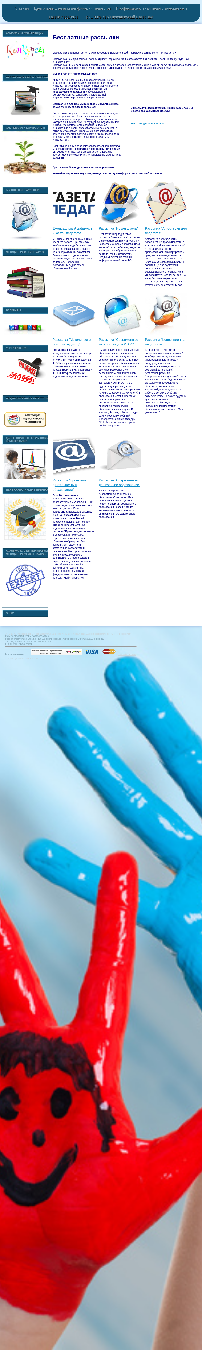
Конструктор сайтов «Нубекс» (24, 658)
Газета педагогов (63, 17)
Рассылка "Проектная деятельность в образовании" (69, 485)
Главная (21, 8)
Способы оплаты (127, 654)
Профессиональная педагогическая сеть (152, 8)
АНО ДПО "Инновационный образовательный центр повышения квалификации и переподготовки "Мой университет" (68, 634)
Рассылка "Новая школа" (118, 228)
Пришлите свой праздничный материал (118, 17)
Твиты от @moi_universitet (147, 123)
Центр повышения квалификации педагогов (72, 8)
